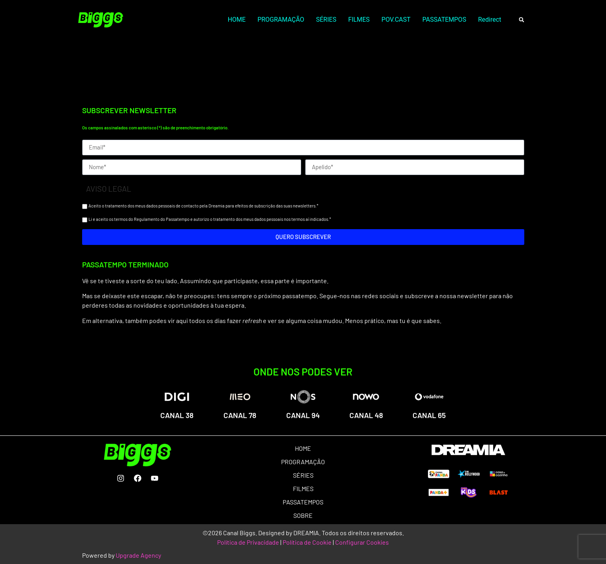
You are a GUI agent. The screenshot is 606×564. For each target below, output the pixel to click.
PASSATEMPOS (444, 19)
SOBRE (303, 515)
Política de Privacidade (248, 542)
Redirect (489, 19)
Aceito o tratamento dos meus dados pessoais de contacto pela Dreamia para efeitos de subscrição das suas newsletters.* (203, 205)
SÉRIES (326, 19)
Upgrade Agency (138, 555)
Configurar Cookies (362, 542)
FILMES (359, 19)
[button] (521, 19)
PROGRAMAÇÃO (280, 19)
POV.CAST (395, 19)
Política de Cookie (307, 542)
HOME (237, 19)
